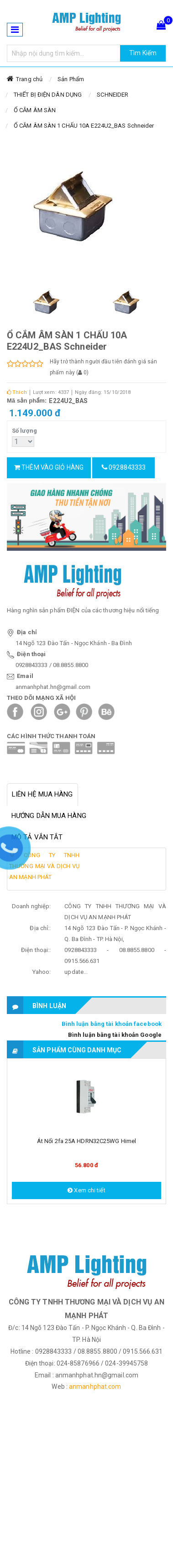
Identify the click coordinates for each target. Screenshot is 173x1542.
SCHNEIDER (112, 94)
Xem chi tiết (86, 1190)
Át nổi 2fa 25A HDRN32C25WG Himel (86, 1141)
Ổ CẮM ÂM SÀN (35, 110)
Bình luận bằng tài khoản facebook (112, 1023)
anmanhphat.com (95, 1386)
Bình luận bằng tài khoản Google (115, 1034)
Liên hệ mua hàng (42, 794)
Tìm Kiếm (143, 53)
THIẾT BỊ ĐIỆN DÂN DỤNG (48, 94)
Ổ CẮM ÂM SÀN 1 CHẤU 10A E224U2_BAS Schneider (84, 125)
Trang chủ (29, 79)
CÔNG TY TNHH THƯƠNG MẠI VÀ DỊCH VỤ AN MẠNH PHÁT (44, 866)
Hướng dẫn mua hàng (48, 816)
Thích (17, 392)
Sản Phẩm (71, 79)
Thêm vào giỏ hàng (49, 467)
